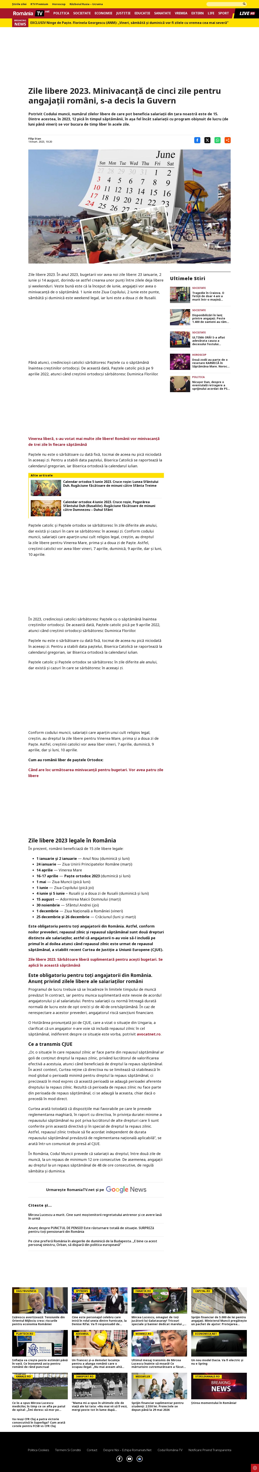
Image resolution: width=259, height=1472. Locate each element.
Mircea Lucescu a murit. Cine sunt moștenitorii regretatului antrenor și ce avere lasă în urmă (95, 1216)
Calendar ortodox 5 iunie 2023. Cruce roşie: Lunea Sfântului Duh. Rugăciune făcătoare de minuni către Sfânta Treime (110, 484)
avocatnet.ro (149, 1034)
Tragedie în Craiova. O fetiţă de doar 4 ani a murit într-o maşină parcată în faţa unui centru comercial (208, 296)
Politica (61, 13)
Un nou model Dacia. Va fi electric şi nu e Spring (217, 1362)
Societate (82, 13)
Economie (103, 13)
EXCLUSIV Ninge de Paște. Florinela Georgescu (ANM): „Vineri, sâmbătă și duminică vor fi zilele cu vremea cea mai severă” (129, 23)
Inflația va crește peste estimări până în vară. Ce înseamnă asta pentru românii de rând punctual (40, 1364)
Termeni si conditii (68, 1450)
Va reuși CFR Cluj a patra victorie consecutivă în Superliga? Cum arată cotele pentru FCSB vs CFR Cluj (38, 1423)
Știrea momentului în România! (213, 1403)
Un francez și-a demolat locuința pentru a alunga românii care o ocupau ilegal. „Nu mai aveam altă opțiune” (97, 1364)
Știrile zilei (19, 4)
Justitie (123, 13)
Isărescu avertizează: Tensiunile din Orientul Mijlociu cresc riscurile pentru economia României (38, 1321)
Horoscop (59, 4)
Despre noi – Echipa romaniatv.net (127, 1450)
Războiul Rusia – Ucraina (86, 4)
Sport (223, 13)
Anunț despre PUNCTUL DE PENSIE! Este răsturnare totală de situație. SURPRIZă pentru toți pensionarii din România (91, 1229)
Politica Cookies (38, 1450)
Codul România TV (170, 1450)
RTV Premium (39, 4)
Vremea (181, 13)
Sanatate (162, 13)
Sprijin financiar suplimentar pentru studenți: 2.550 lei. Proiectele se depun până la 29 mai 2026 (158, 1406)
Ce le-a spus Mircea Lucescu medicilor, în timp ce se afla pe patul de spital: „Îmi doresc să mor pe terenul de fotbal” (38, 1406)
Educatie (142, 13)
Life (211, 13)
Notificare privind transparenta (210, 1450)
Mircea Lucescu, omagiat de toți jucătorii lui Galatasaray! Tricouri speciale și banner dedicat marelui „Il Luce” (159, 1321)
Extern (197, 13)
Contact (92, 1450)
